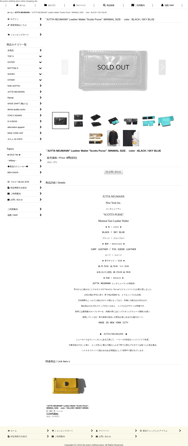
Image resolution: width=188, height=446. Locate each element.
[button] (108, 5)
